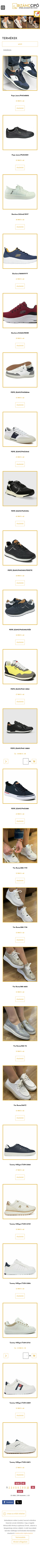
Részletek (20, 108)
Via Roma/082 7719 (20, 868)
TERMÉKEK (7, 50)
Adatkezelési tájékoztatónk (24, 1533)
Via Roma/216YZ (20, 1105)
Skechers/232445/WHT (20, 214)
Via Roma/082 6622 (20, 987)
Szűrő (20, 44)
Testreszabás (20, 1537)
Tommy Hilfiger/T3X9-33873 (20, 1462)
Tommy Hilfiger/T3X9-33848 (20, 1165)
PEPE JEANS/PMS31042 (20, 452)
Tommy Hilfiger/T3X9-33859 (20, 1403)
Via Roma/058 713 (20, 1046)
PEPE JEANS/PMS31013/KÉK (20, 630)
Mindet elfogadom (20, 1542)
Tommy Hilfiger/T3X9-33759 (20, 1224)
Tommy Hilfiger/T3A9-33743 (20, 1343)
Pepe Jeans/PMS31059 (20, 155)
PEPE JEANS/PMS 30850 (20, 748)
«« (18, 1483)
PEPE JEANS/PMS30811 (20, 809)
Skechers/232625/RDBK (20, 333)
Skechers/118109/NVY (20, 274)
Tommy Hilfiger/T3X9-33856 (20, 1283)
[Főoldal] (25, 6)
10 (28, 1487)
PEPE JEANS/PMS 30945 (20, 689)
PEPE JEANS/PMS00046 (20, 392)
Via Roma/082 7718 (20, 927)
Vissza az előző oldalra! (16, 1514)
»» (20, 1491)
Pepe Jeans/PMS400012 (20, 96)
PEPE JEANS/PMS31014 (20, 511)
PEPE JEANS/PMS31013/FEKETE (20, 570)
